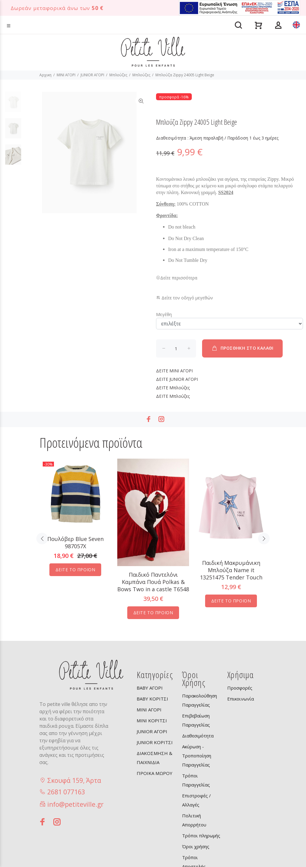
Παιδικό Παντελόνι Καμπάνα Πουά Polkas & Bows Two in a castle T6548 (153, 582)
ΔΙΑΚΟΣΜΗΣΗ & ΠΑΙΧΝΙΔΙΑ (154, 757)
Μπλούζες (118, 74)
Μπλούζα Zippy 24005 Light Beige (184, 74)
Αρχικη (45, 74)
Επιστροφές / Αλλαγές (196, 800)
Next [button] (264, 538)
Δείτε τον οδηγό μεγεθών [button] (184, 298)
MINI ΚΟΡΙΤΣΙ (152, 720)
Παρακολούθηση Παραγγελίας (199, 700)
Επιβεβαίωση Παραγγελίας (196, 720)
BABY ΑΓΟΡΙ (150, 688)
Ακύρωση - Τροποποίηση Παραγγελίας (196, 755)
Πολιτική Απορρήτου (194, 820)
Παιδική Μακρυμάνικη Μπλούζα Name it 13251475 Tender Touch (231, 570)
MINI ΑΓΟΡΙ (66, 74)
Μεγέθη (164, 314)
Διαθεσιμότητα (198, 736)
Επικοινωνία (240, 699)
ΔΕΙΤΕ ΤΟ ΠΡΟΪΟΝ (75, 569)
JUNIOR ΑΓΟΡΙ (92, 74)
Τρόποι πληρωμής (201, 835)
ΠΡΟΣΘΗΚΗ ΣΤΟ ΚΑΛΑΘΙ (242, 348)
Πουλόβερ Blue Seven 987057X (75, 542)
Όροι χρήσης (195, 846)
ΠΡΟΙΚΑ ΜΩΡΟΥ (154, 773)
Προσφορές (239, 688)
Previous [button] (42, 538)
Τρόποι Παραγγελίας (196, 780)
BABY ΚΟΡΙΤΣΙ (152, 699)
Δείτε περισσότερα (176, 278)
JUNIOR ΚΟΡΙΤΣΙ (155, 742)
